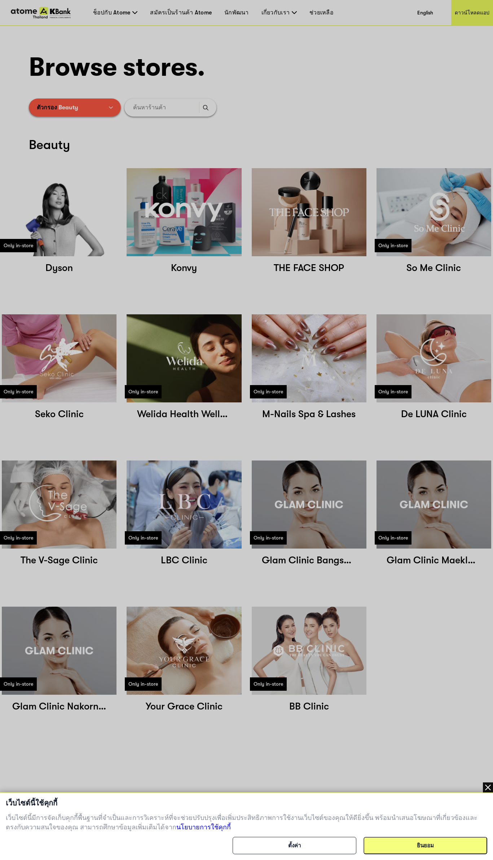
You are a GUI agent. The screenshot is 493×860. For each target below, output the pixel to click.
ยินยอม (425, 845)
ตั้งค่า (294, 845)
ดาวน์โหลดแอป (472, 13)
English (425, 13)
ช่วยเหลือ (321, 12)
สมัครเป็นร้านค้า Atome (181, 12)
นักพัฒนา (236, 12)
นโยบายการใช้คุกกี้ (203, 827)
